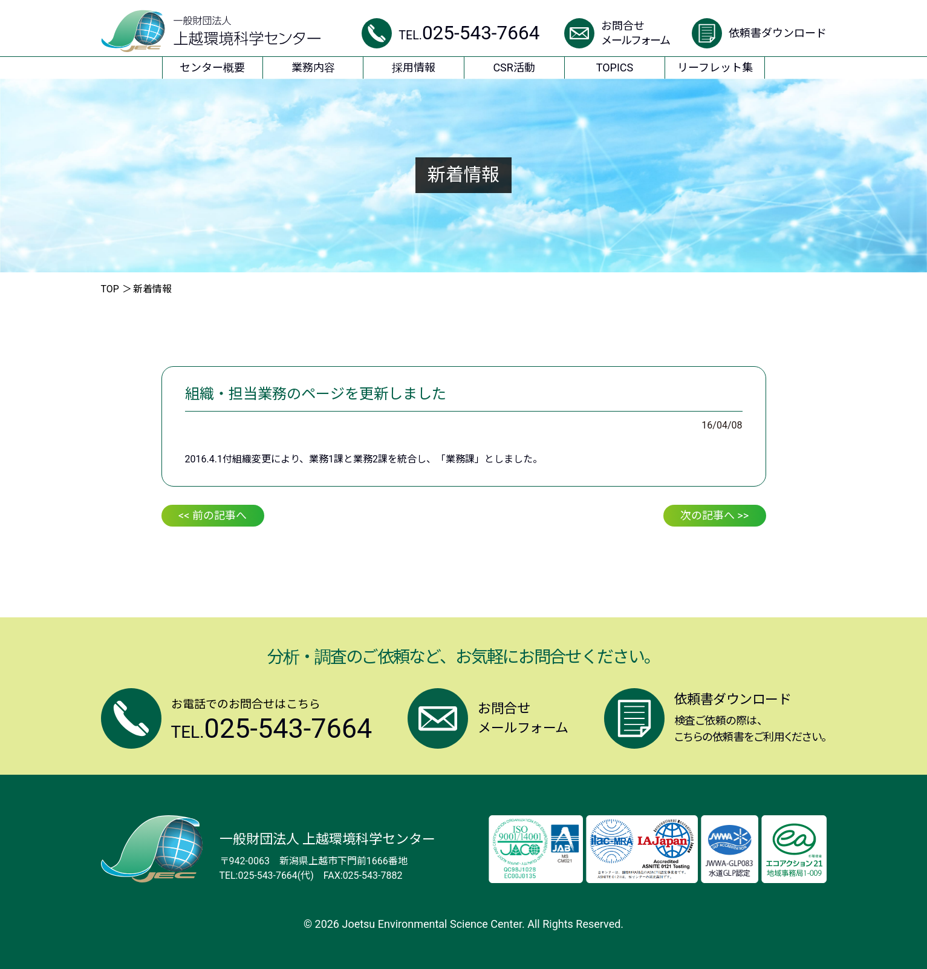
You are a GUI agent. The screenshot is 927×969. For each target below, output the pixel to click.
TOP (110, 289)
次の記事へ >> (714, 515)
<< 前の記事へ (212, 515)
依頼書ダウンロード (778, 33)
